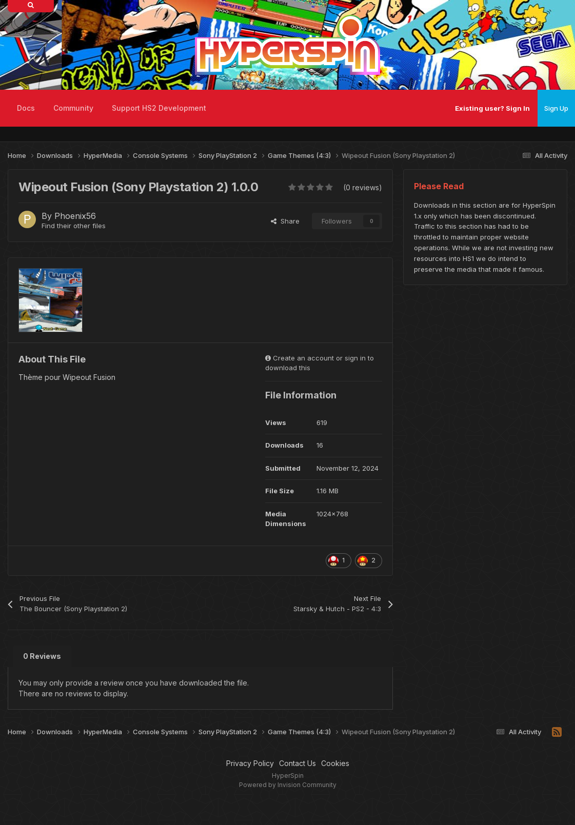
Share (285, 221)
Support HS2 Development (159, 108)
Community (73, 108)
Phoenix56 (75, 216)
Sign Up (556, 108)
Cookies (335, 763)
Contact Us (297, 763)
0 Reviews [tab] (42, 656)
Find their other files (74, 226)
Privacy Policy (250, 763)
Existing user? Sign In (492, 108)
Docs (26, 108)
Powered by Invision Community (287, 785)
